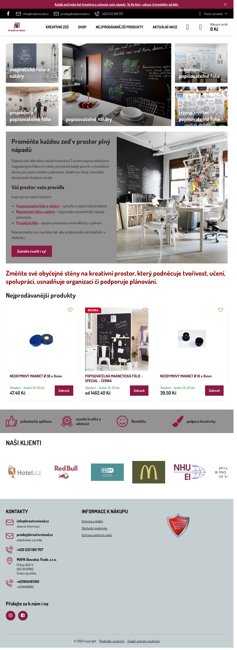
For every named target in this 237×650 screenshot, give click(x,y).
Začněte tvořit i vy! (31, 251)
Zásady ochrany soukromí (143, 641)
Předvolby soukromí (111, 641)
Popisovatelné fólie (31, 206)
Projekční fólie (27, 222)
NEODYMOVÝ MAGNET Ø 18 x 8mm (186, 376)
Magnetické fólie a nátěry (35, 211)
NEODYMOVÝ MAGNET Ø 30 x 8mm (36, 376)
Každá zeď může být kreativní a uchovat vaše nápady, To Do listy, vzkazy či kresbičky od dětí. (117, 4)
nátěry (54, 206)
